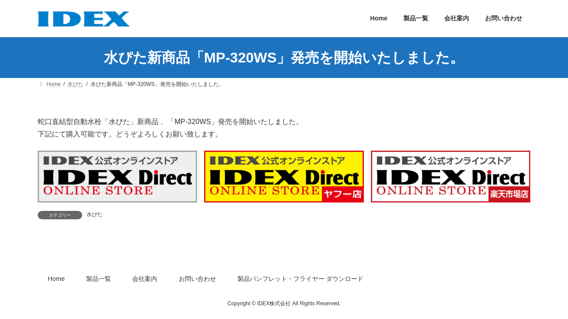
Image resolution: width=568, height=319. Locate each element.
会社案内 (144, 278)
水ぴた (95, 214)
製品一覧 (98, 278)
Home (56, 278)
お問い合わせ (197, 278)
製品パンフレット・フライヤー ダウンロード (300, 278)
